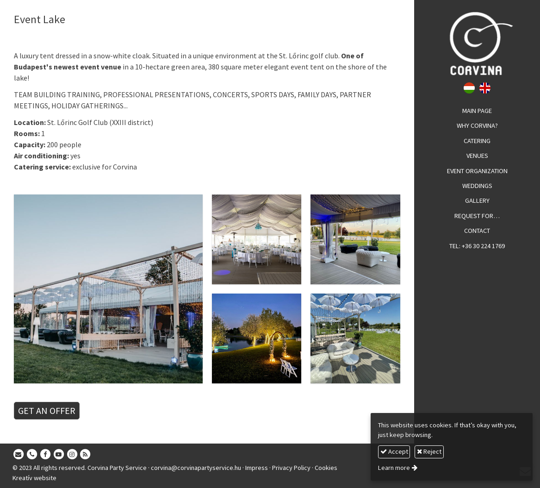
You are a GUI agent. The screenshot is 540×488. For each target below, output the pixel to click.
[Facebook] (45, 455)
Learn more (394, 467)
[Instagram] (72, 455)
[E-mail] (18, 455)
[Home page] (477, 43)
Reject (429, 451)
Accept (394, 451)
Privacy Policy (291, 467)
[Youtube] (59, 455)
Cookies (326, 467)
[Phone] (32, 455)
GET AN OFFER (46, 410)
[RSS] (86, 455)
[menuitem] (477, 111)
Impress (256, 467)
